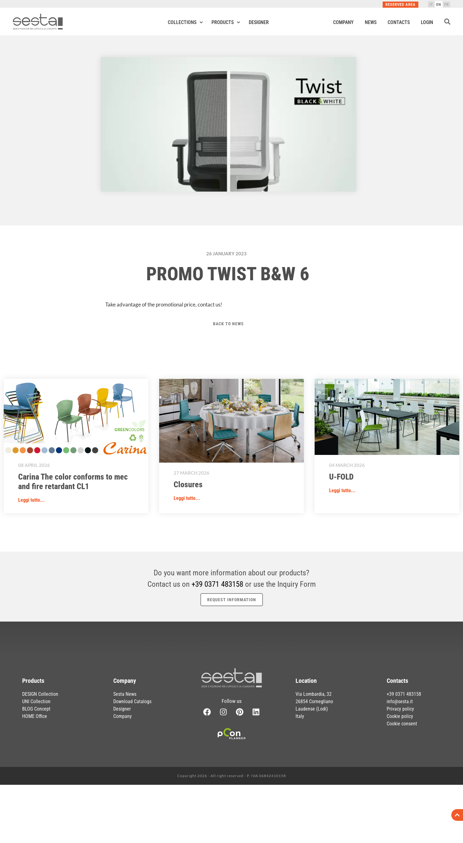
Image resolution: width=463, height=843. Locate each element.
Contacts (399, 22)
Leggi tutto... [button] (31, 500)
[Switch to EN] (439, 4)
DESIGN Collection (40, 694)
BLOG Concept (36, 709)
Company (343, 22)
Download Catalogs (132, 701)
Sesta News (124, 694)
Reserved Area (400, 4)
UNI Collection (36, 701)
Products (225, 22)
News (370, 22)
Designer (259, 22)
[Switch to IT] (431, 4)
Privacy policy (400, 709)
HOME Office (34, 716)
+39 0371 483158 (217, 584)
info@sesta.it (400, 701)
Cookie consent (402, 724)
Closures (188, 484)
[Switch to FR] (446, 4)
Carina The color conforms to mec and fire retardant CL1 (73, 481)
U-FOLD (341, 476)
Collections (185, 22)
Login (427, 22)
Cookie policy (400, 716)
